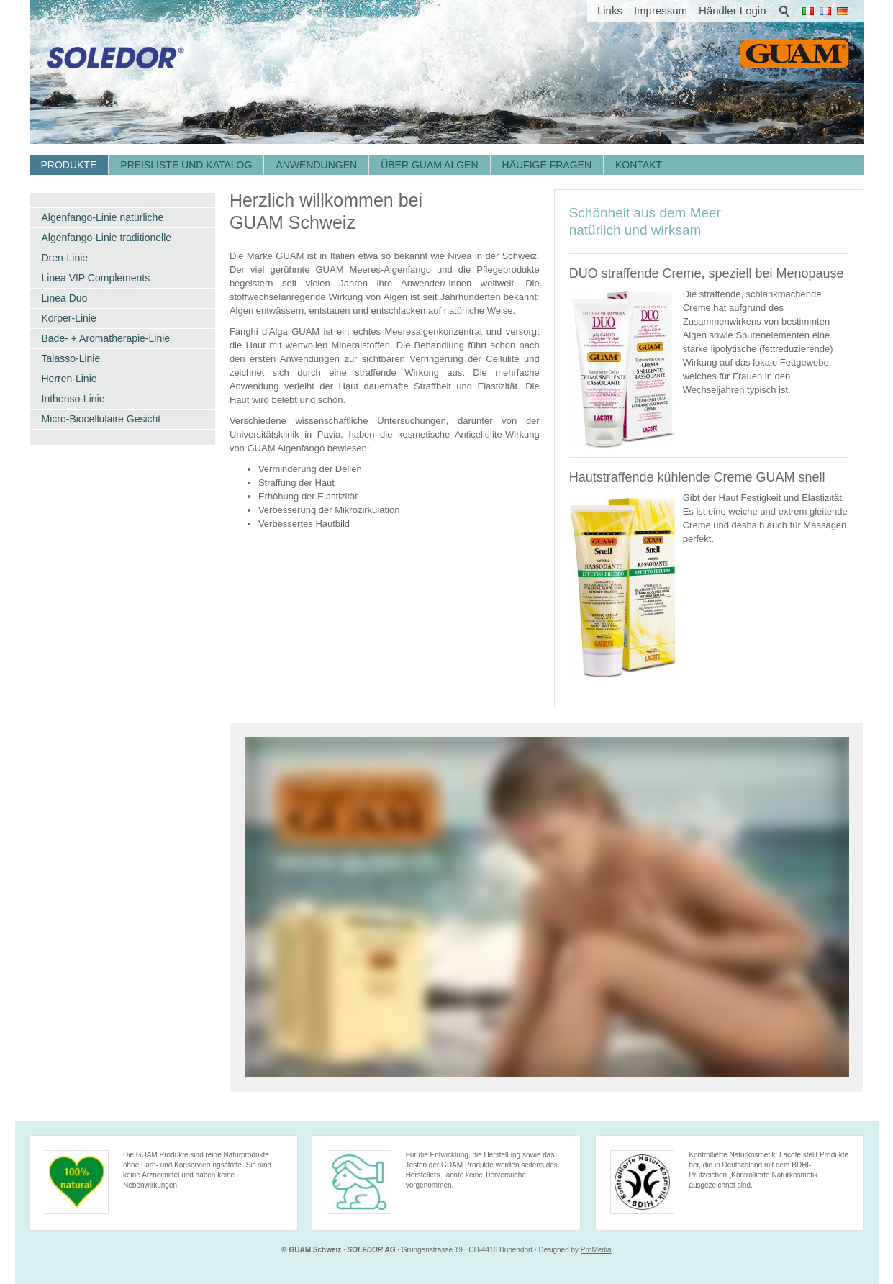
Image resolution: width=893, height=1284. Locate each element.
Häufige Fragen (546, 165)
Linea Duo (65, 298)
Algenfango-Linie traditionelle (107, 237)
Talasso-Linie (71, 358)
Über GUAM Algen (429, 165)
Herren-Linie (69, 378)
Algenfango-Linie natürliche (103, 217)
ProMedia (596, 1250)
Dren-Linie (65, 257)
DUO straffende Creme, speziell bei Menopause (706, 273)
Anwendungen (316, 165)
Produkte (69, 165)
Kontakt (638, 165)
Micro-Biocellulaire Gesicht (101, 419)
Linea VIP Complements (96, 278)
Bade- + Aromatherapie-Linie (106, 338)
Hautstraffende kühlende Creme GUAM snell (697, 477)
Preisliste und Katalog (186, 165)
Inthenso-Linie (73, 398)
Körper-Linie (69, 318)
